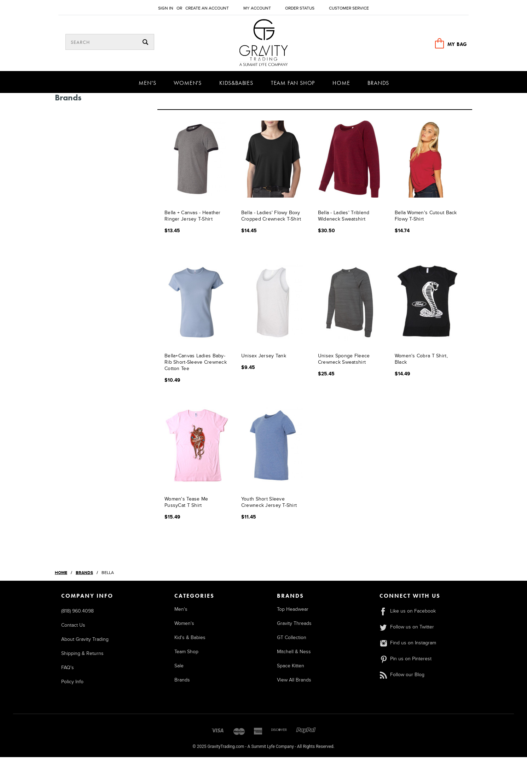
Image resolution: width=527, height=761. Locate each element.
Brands (378, 86)
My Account (257, 8)
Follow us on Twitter (407, 631)
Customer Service (349, 8)
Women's (188, 86)
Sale (179, 670)
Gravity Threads (294, 627)
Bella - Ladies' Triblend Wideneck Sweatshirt (344, 220)
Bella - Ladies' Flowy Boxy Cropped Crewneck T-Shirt (271, 220)
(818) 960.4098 (77, 615)
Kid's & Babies (189, 641)
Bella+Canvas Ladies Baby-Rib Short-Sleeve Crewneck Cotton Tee (195, 366)
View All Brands (294, 684)
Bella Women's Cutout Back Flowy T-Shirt (426, 220)
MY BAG (457, 44)
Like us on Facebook (407, 615)
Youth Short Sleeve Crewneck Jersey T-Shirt (269, 506)
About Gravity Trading (85, 643)
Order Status (299, 8)
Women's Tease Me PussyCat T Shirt (186, 506)
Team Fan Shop (293, 86)
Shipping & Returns (82, 657)
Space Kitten (290, 670)
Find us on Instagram (408, 647)
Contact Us (73, 629)
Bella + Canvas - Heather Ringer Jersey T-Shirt (192, 220)
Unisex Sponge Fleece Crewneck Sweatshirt (344, 363)
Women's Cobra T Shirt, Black (421, 363)
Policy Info (72, 686)
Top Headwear (292, 613)
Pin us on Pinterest (405, 663)
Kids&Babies (236, 86)
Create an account (207, 8)
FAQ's (67, 671)
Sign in (165, 8)
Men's (147, 86)
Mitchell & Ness (294, 655)
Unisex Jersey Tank (263, 360)
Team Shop (186, 655)
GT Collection (291, 641)
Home (341, 86)
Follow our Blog (402, 678)
